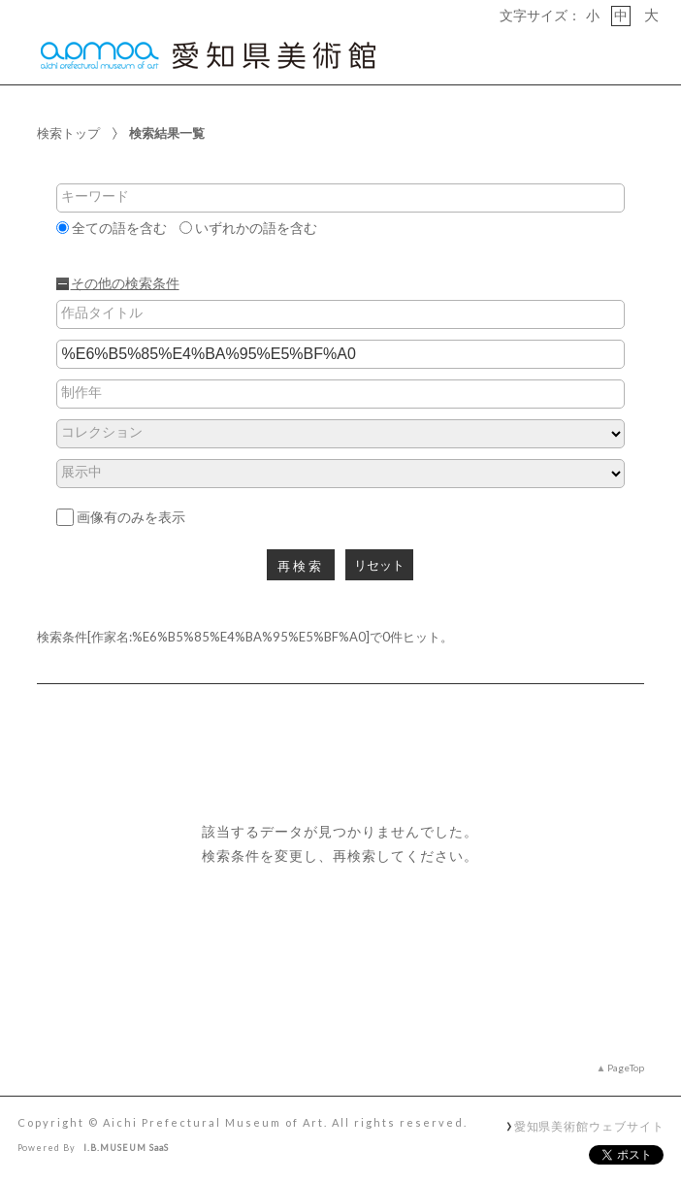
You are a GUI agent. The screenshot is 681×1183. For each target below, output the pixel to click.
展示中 (81, 471)
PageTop (625, 1067)
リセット (379, 565)
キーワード (95, 196)
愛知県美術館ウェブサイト (589, 1126)
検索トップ (68, 133)
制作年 (81, 392)
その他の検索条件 (125, 283)
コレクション (102, 432)
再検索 (300, 566)
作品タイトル (102, 312)
